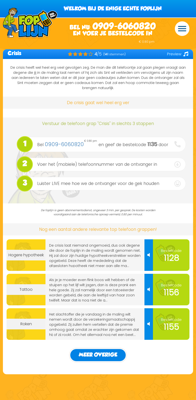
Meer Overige (98, 355)
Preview (177, 54)
